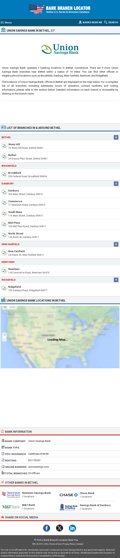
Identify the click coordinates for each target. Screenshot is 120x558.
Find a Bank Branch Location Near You (57, 540)
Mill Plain (14, 222)
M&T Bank (28, 505)
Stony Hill (14, 144)
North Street (15, 233)
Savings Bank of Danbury (95, 505)
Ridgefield (14, 286)
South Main (15, 212)
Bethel (12, 155)
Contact (79, 544)
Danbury (8, 183)
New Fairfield (16, 251)
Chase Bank (87, 493)
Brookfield (14, 172)
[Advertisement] (60, 111)
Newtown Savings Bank (36, 492)
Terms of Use (55, 544)
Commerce (15, 201)
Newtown (14, 269)
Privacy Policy (69, 544)
